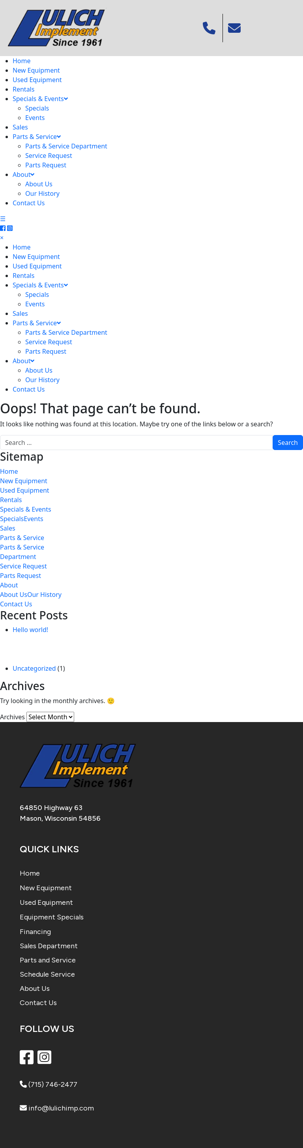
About (23, 174)
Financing (35, 931)
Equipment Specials (52, 917)
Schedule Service (47, 974)
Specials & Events (40, 98)
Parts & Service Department (66, 146)
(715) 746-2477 (48, 1084)
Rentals (23, 89)
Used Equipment (37, 79)
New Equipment (36, 70)
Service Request (48, 155)
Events (35, 117)
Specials (37, 108)
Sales (20, 127)
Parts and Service (48, 960)
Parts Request (45, 165)
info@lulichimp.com (57, 1108)
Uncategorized (34, 668)
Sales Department (49, 946)
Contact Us (29, 203)
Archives (12, 717)
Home (22, 60)
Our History (42, 193)
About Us (38, 184)
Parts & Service (37, 136)
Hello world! (30, 629)
